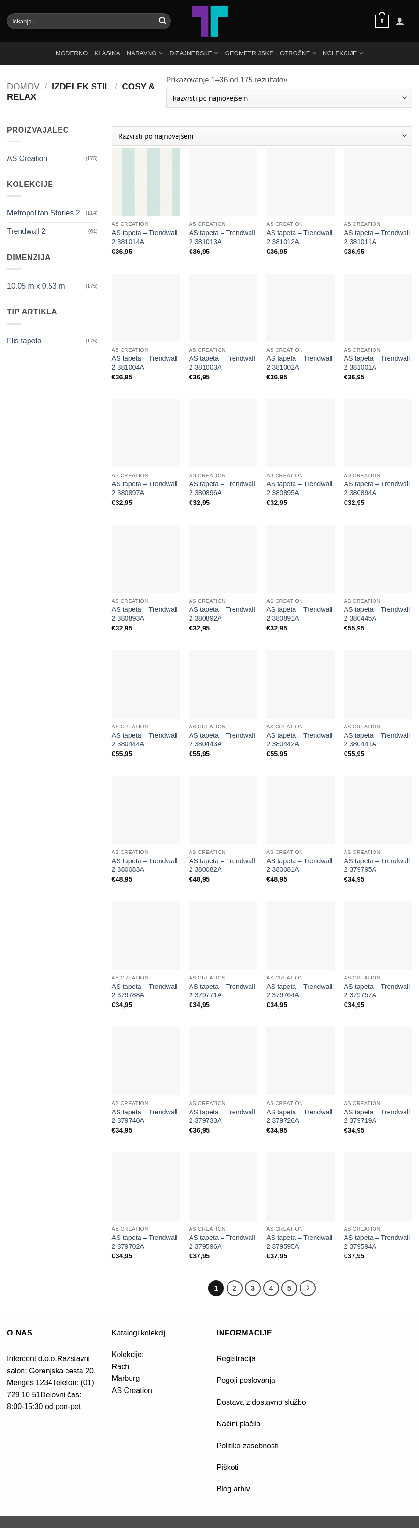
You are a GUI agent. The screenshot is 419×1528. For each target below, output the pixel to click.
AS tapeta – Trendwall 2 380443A (222, 740)
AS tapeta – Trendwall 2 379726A (299, 1116)
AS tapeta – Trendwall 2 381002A (299, 363)
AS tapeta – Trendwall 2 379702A (145, 1242)
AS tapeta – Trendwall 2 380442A (299, 740)
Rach (120, 1367)
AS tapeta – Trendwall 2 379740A (145, 1116)
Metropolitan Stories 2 (43, 213)
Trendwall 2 (26, 231)
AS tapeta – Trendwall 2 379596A (222, 1242)
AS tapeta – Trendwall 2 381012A (299, 237)
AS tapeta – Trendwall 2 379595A (299, 1242)
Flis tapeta (24, 341)
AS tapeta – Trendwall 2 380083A (145, 865)
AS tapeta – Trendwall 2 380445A (377, 614)
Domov (23, 86)
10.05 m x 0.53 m (36, 286)
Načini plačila (239, 1424)
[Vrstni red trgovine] (289, 98)
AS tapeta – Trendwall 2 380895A (299, 488)
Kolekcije (343, 53)
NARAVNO (145, 53)
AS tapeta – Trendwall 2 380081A (299, 865)
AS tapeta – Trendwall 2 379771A (222, 991)
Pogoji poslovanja (246, 1380)
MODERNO (72, 53)
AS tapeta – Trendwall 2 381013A (222, 237)
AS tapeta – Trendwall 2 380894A (377, 488)
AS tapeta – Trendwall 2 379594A (377, 1242)
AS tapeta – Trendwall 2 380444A (145, 740)
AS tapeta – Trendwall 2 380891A (299, 614)
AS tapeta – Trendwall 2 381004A (145, 363)
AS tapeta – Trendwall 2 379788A (145, 991)
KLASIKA (107, 53)
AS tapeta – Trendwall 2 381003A (222, 363)
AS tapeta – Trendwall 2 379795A (377, 865)
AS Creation (27, 159)
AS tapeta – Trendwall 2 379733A (222, 1116)
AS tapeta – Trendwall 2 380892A (222, 614)
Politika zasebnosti (248, 1446)
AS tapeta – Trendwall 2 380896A (222, 488)
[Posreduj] (162, 21)
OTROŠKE (298, 53)
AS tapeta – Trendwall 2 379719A (377, 1116)
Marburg (126, 1378)
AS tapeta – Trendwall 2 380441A (377, 740)
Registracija (236, 1359)
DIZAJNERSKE (193, 53)
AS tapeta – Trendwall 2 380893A (145, 614)
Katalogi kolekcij (139, 1333)
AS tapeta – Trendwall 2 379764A (299, 991)
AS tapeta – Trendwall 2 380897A (145, 488)
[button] (382, 21)
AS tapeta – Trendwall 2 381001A (377, 363)
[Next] (308, 1288)
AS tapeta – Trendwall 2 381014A (145, 237)
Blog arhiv (234, 1489)
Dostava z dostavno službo (261, 1402)
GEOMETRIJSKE (249, 53)
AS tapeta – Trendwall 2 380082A (222, 865)
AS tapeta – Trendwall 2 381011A (377, 237)
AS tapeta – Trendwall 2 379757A (377, 991)
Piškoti (228, 1467)
